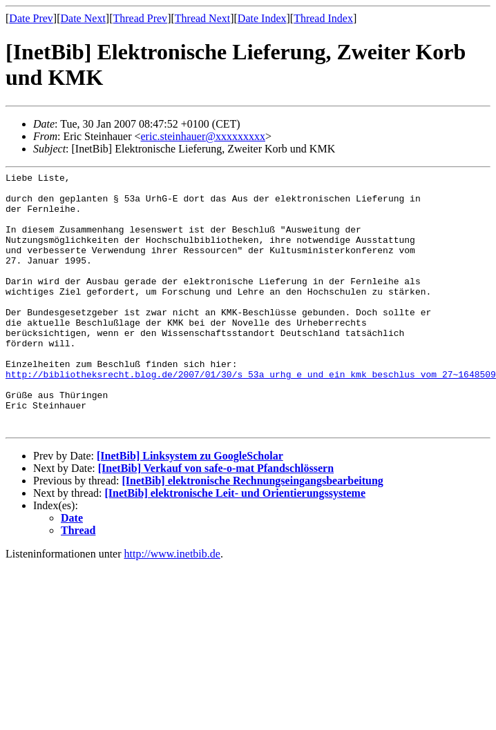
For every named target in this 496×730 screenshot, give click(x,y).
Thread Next (202, 18)
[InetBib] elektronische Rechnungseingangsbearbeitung (252, 532)
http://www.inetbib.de (172, 605)
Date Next (83, 18)
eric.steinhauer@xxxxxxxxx (203, 136)
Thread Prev (140, 18)
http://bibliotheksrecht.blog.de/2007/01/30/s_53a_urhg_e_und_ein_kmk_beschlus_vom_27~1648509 (251, 415)
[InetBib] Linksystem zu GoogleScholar (190, 507)
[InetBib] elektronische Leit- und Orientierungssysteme (235, 545)
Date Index (262, 18)
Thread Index (323, 18)
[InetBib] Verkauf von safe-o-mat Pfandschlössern (216, 520)
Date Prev (31, 18)
